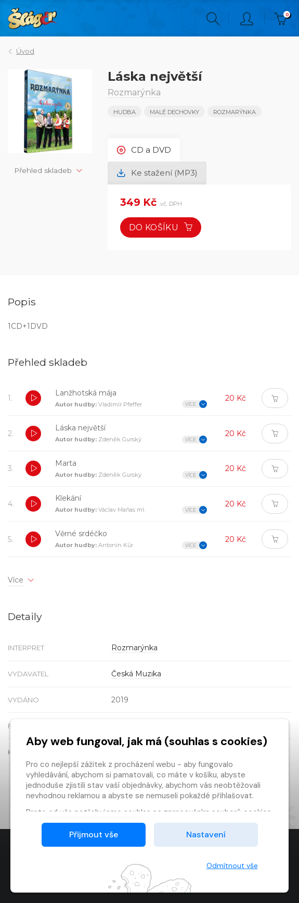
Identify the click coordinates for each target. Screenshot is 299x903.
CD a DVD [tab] (143, 150)
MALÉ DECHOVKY (174, 112)
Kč (282, 19)
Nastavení (206, 834)
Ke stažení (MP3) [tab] (157, 173)
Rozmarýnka (234, 112)
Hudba (124, 112)
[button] (33, 399)
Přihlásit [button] (246, 19)
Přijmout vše (93, 834)
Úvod (25, 51)
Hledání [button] (212, 19)
